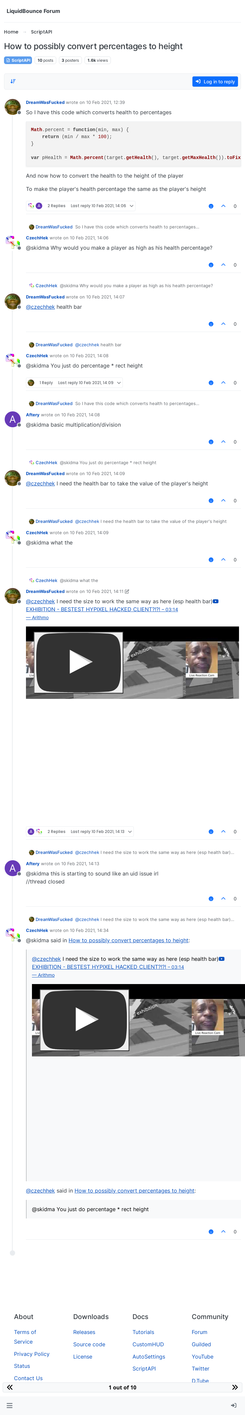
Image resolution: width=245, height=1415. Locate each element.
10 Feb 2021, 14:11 (104, 591)
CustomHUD (148, 1344)
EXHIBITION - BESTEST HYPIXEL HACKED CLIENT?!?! (122, 609)
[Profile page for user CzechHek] (13, 242)
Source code (89, 1344)
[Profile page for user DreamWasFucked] (13, 107)
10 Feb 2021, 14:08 (89, 355)
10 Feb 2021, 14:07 (105, 296)
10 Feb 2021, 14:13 (80, 863)
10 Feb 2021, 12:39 (105, 102)
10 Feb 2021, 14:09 (105, 473)
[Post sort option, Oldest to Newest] (13, 81)
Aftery (33, 414)
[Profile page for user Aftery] (13, 419)
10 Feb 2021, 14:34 (89, 930)
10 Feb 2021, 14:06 (89, 237)
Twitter (200, 1368)
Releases (84, 1332)
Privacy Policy (32, 1354)
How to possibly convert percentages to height (128, 940)
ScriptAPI (18, 60)
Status (22, 1366)
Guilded (201, 1344)
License (82, 1356)
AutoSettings (148, 1356)
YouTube (202, 1356)
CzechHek (37, 237)
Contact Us (28, 1378)
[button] (9, 1405)
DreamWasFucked (45, 102)
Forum (199, 1332)
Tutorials (143, 1332)
